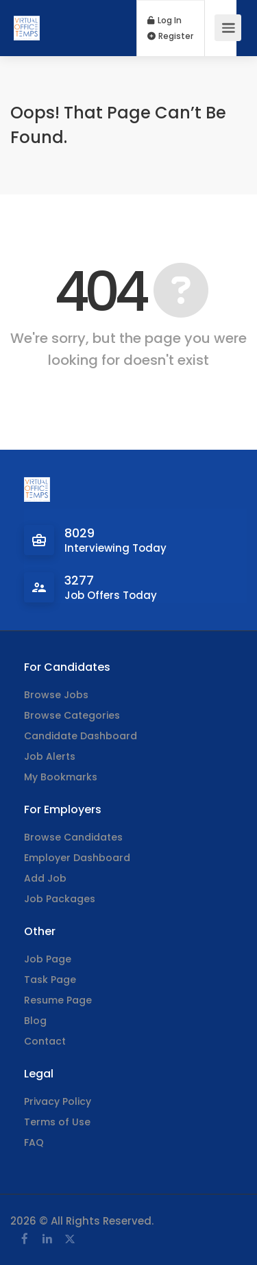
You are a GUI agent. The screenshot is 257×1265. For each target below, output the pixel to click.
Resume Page (58, 1000)
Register (170, 36)
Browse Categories (72, 715)
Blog (35, 1020)
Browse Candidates (73, 837)
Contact (45, 1041)
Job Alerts (49, 756)
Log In (164, 20)
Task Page (50, 979)
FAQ (34, 1142)
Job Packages (59, 899)
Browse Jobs (56, 695)
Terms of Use (57, 1122)
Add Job (45, 878)
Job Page (47, 959)
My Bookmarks (60, 777)
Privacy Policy (57, 1101)
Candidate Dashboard (80, 736)
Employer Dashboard (77, 858)
